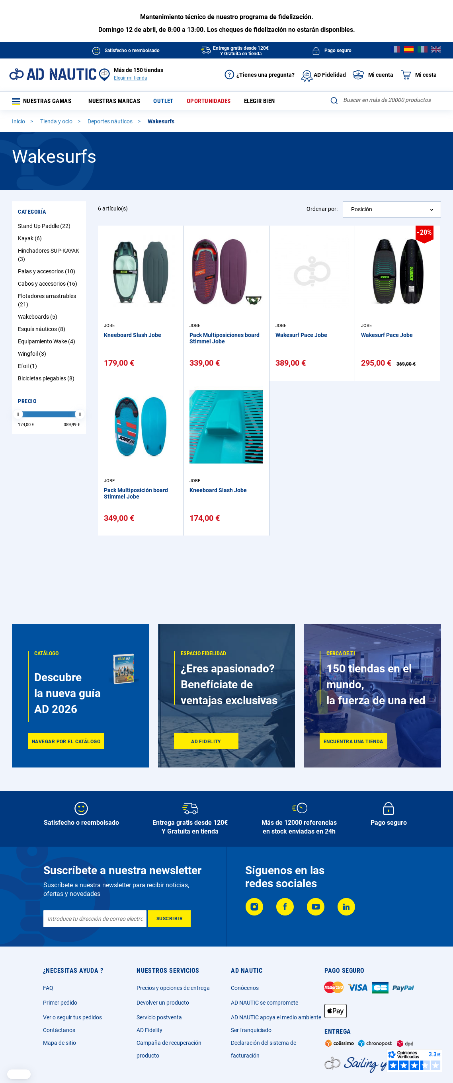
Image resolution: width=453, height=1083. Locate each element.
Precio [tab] (27, 402)
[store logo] (53, 74)
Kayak (31, 240)
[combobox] (385, 100)
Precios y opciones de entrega (173, 988)
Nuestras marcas (121, 101)
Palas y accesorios (47, 273)
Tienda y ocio (57, 123)
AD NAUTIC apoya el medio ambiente (276, 1017)
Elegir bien (267, 101)
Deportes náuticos (111, 123)
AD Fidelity (149, 1030)
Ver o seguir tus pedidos (72, 1017)
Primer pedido (60, 1002)
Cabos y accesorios (48, 285)
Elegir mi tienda (130, 78)
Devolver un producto (163, 1002)
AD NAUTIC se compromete (264, 1002)
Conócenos (245, 988)
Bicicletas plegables (47, 380)
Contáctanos (59, 1030)
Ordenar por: (322, 210)
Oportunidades (216, 101)
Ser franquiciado (251, 1030)
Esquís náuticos (42, 330)
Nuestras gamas (44, 101)
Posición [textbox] (361, 211)
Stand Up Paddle (45, 227)
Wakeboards (38, 318)
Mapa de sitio (59, 1043)
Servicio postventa (159, 1017)
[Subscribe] (169, 918)
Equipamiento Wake (47, 343)
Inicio (19, 123)
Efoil (28, 367)
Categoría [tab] (32, 213)
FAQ (48, 988)
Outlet (171, 101)
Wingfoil (33, 355)
